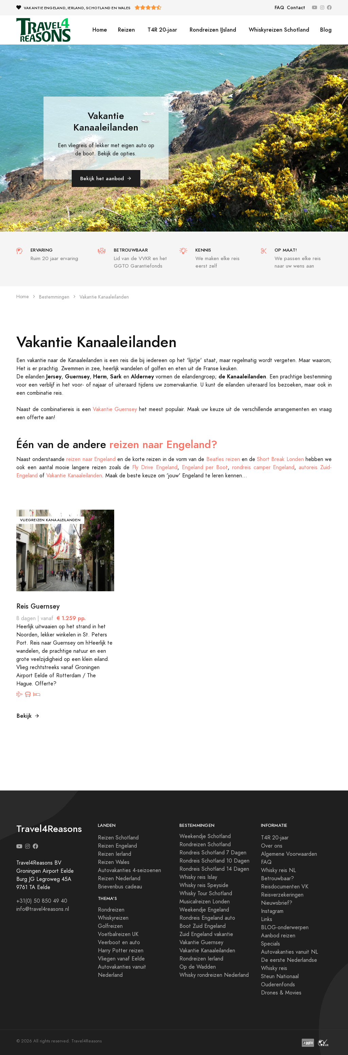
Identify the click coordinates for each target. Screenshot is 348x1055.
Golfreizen (110, 926)
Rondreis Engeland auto (207, 918)
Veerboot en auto (119, 942)
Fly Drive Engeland (154, 467)
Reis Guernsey (37, 606)
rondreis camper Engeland (263, 467)
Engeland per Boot (205, 467)
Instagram (272, 911)
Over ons (271, 846)
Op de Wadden (197, 967)
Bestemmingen (54, 297)
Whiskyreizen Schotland (278, 30)
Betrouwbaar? (277, 878)
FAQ (279, 7)
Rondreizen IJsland (212, 30)
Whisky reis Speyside (203, 885)
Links (266, 919)
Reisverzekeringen (282, 895)
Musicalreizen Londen (204, 901)
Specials (270, 944)
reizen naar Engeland (90, 459)
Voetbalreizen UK (118, 934)
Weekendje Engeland (204, 910)
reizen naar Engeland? (163, 444)
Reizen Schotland (118, 837)
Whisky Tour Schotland (205, 893)
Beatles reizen (223, 459)
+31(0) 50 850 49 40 (41, 901)
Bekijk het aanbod (106, 178)
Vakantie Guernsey (115, 409)
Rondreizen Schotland (205, 844)
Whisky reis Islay (198, 877)
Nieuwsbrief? (276, 903)
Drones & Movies (281, 993)
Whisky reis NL (278, 870)
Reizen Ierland (114, 854)
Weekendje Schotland (205, 836)
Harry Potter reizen (120, 950)
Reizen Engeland (117, 846)
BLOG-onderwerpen (285, 927)
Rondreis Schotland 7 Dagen (212, 852)
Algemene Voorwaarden (289, 854)
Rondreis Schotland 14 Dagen (214, 869)
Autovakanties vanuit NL (289, 952)
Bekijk (28, 716)
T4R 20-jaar (161, 30)
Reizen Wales (113, 862)
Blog (326, 30)
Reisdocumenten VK (284, 886)
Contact (296, 7)
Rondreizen (111, 910)
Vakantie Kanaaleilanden (74, 475)
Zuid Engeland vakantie (206, 934)
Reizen (126, 30)
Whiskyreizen (113, 918)
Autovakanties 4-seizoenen (129, 870)
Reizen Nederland (119, 878)
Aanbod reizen (278, 935)
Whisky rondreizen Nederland (214, 975)
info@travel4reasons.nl (42, 909)
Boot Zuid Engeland (202, 926)
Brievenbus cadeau (120, 886)
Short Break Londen (280, 459)
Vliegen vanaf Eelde (121, 959)
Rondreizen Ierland (201, 959)
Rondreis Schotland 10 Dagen (214, 861)
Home (99, 30)
